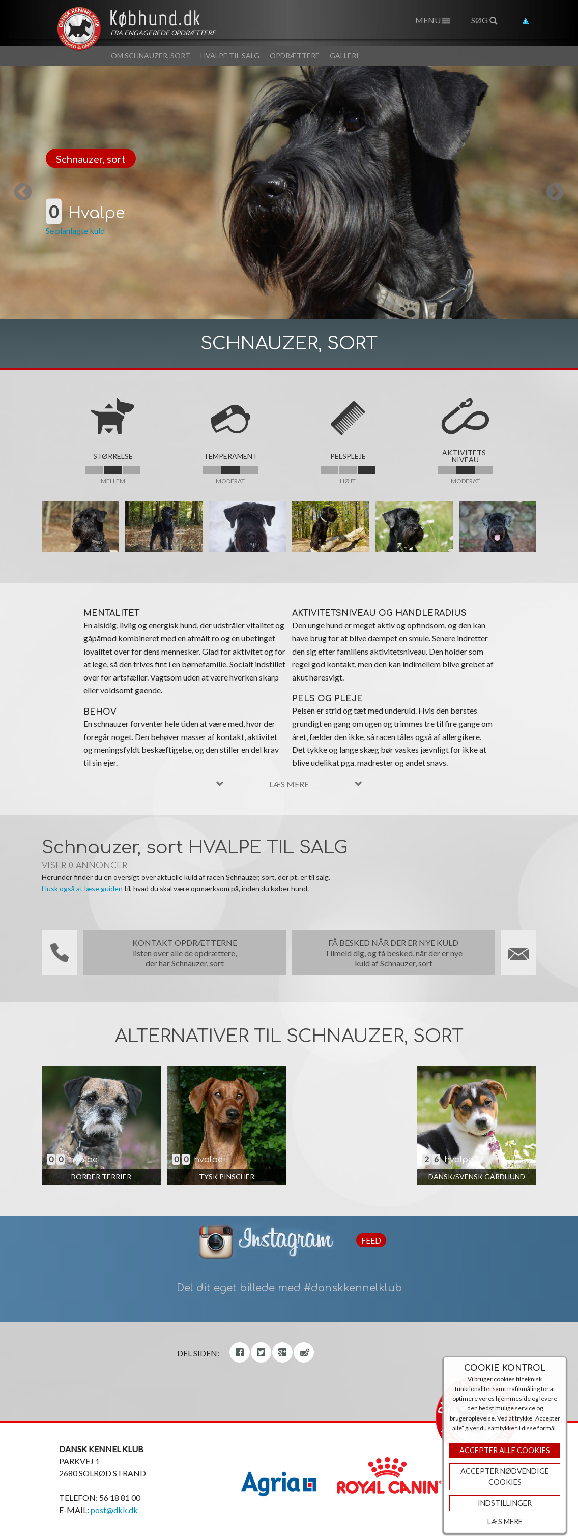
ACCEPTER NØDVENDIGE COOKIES (504, 1477)
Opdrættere (295, 55)
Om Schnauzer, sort (150, 55)
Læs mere (505, 1521)
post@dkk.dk (114, 1510)
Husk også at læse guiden (82, 888)
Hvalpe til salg (229, 55)
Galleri (344, 55)
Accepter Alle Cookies (504, 1450)
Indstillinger (505, 1503)
